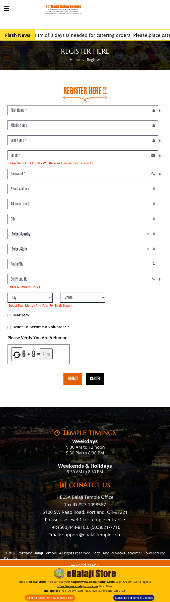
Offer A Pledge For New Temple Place (50, 597)
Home (75, 59)
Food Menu (85, 565)
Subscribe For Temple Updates (134, 597)
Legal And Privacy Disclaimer (117, 552)
